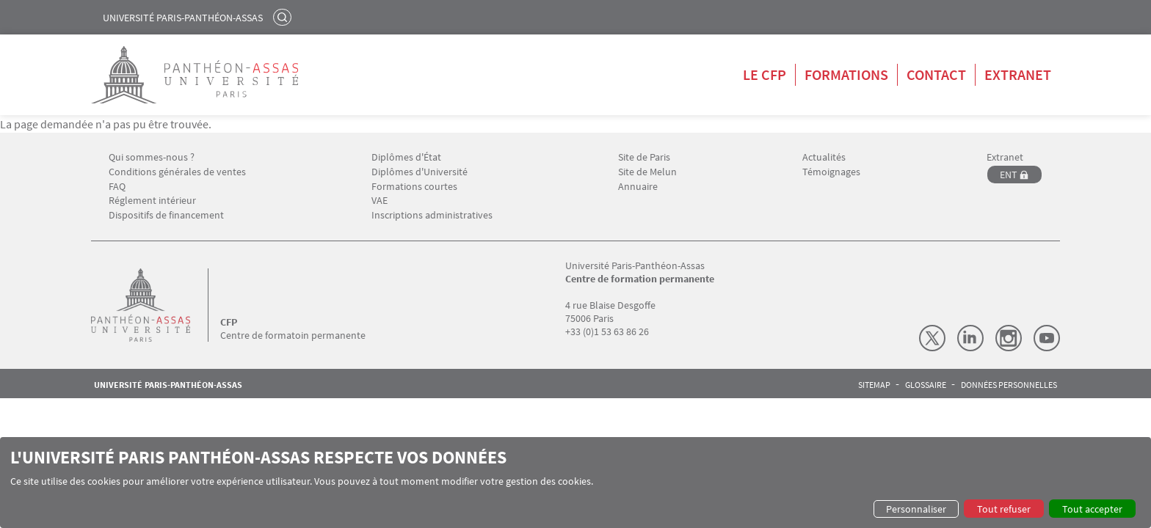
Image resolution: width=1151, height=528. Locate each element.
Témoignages (831, 172)
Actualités (824, 157)
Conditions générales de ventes (177, 172)
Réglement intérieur (152, 200)
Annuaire (638, 186)
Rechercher (284, 16)
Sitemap (874, 385)
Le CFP (764, 74)
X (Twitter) (932, 338)
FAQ (117, 186)
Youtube (1047, 338)
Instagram (1008, 338)
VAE (379, 200)
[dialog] (575, 482)
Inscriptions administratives (432, 215)
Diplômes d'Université (419, 172)
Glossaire (925, 385)
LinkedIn (970, 338)
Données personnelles (1009, 385)
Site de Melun (647, 172)
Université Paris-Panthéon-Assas (183, 17)
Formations (846, 74)
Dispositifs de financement (166, 215)
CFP (228, 322)
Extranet (1017, 74)
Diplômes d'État (406, 157)
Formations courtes (414, 186)
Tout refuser (1004, 509)
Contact (936, 74)
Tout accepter (1092, 509)
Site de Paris (644, 157)
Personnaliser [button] (916, 509)
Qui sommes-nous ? (152, 157)
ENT (1008, 174)
